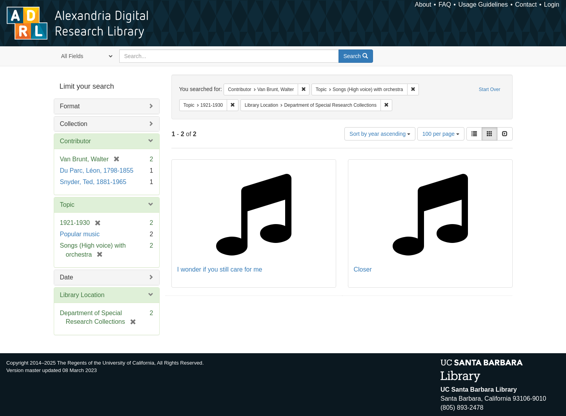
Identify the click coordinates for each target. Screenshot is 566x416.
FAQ (445, 4)
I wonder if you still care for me (219, 269)
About (423, 4)
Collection (73, 123)
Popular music (80, 234)
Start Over (489, 89)
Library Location (82, 295)
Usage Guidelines (483, 4)
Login (551, 4)
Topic (67, 204)
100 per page (440, 134)
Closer (363, 269)
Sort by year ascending (379, 134)
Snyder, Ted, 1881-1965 (93, 182)
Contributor (75, 141)
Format (70, 106)
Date (66, 277)
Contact (526, 4)
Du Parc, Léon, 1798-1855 (97, 170)
